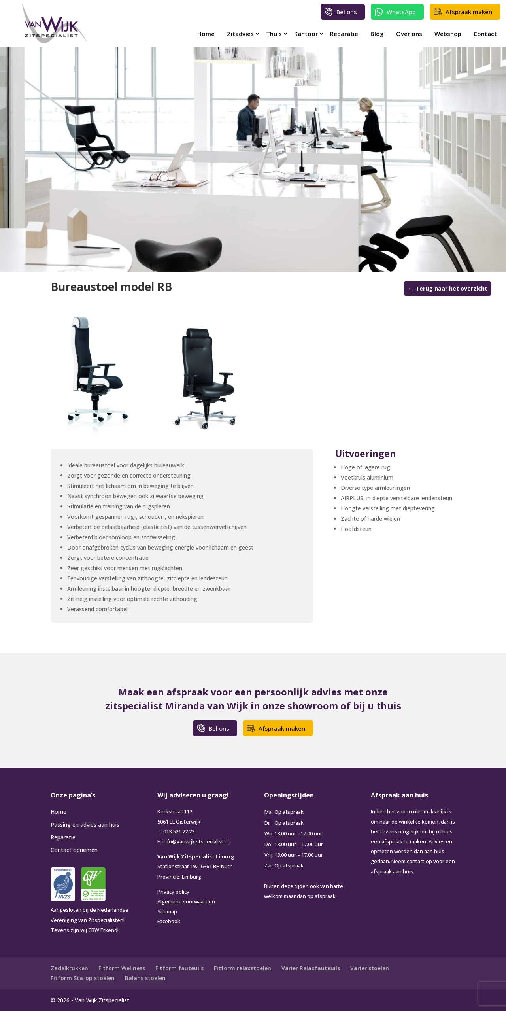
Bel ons (346, 12)
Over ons (409, 34)
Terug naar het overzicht (451, 288)
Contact (485, 34)
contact (416, 861)
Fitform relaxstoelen (242, 968)
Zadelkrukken (69, 968)
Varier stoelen (369, 968)
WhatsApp (401, 12)
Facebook (168, 921)
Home (206, 34)
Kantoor (306, 34)
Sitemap (167, 911)
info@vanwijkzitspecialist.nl (195, 841)
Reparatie (344, 34)
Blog (377, 34)
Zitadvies (240, 34)
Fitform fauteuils (179, 968)
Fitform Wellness (121, 968)
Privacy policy (173, 891)
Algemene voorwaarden (186, 901)
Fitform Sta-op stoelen (83, 978)
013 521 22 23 (178, 831)
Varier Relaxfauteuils (310, 968)
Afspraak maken (469, 12)
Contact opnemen (74, 850)
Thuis (274, 34)
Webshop (447, 34)
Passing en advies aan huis (85, 824)
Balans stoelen (145, 978)
